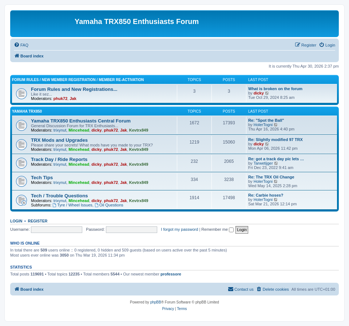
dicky (259, 93)
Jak (73, 98)
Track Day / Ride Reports (59, 159)
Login (16, 221)
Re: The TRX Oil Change (271, 177)
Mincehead (78, 130)
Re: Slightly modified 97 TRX (275, 139)
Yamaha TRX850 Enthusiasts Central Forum (81, 121)
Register (38, 221)
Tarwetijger (263, 163)
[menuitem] (21, 45)
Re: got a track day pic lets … (276, 159)
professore (170, 274)
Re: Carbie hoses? (265, 195)
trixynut (59, 130)
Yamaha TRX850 (27, 111)
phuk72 (60, 98)
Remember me (217, 229)
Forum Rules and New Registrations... (74, 89)
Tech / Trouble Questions (59, 195)
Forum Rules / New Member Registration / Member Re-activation (78, 80)
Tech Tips (42, 177)
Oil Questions (109, 205)
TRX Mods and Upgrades (59, 140)
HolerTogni (263, 124)
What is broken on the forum (275, 88)
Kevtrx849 (138, 130)
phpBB (155, 302)
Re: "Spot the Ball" (266, 120)
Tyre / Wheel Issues (72, 205)
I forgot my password (179, 229)
